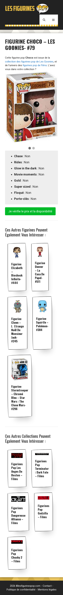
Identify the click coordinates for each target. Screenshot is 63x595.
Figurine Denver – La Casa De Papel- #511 (40, 272)
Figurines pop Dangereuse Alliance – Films (18, 515)
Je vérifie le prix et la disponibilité (30, 211)
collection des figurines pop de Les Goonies (29, 61)
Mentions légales (47, 589)
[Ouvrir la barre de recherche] (44, 20)
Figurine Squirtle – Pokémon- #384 (42, 324)
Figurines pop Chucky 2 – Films (17, 555)
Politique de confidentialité (21, 589)
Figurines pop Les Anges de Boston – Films (17, 471)
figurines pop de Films (35, 65)
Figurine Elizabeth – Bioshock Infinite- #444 (17, 273)
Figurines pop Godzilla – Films (43, 511)
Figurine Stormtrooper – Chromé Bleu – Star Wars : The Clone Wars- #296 (19, 397)
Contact (47, 585)
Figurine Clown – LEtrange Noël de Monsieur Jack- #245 (17, 330)
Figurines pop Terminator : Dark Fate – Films (42, 468)
